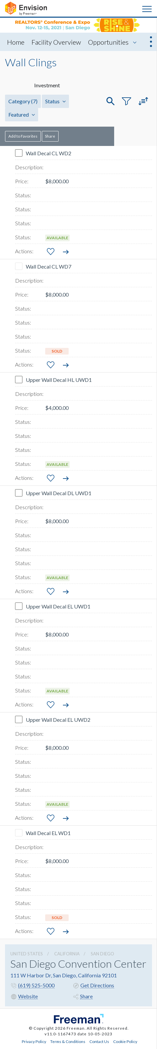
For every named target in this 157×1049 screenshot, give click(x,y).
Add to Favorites (22, 136)
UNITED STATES (26, 953)
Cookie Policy (125, 1041)
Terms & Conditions (67, 1041)
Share (50, 136)
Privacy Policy (34, 1041)
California (67, 953)
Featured (21, 114)
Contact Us (99, 1041)
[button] (110, 101)
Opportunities (108, 42)
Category (22, 101)
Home (15, 42)
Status (55, 101)
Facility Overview (56, 42)
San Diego (102, 953)
